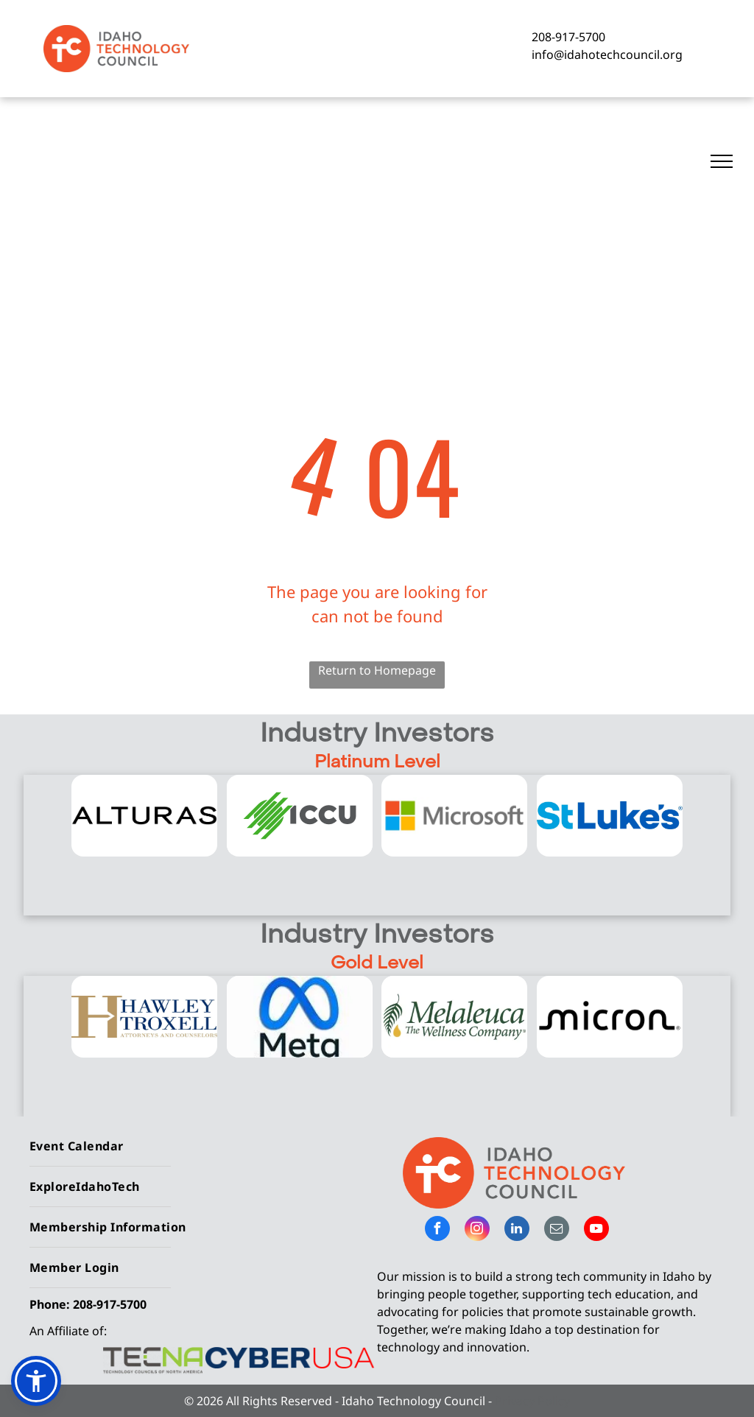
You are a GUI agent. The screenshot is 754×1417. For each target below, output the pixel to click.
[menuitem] (197, 1146)
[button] (36, 1381)
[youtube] (596, 1230)
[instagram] (477, 1230)
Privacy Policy (532, 1401)
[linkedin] (516, 1230)
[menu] (721, 161)
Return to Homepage (377, 670)
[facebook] (437, 1230)
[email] (556, 1230)
